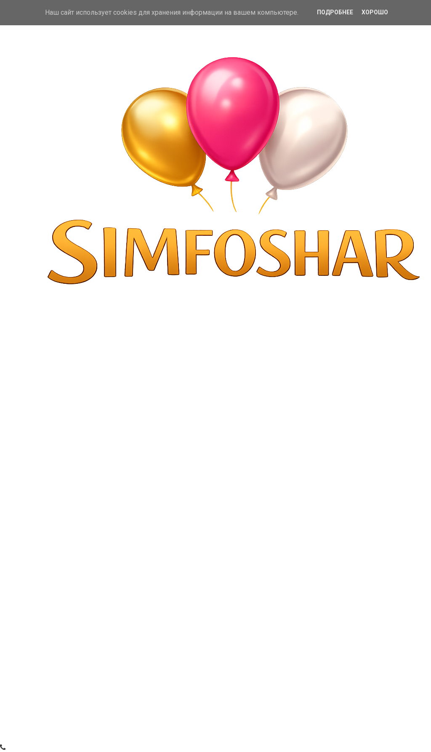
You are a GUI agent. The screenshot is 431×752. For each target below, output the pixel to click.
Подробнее (335, 12)
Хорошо (375, 12)
